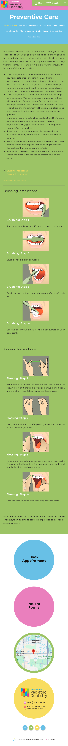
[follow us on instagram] (42, 727)
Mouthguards (12, 31)
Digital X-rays (42, 31)
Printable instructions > (14, 180)
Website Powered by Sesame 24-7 (29, 739)
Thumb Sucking (27, 31)
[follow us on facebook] (25, 727)
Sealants (47, 25)
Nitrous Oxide (56, 31)
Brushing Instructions (17, 171)
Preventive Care (10, 25)
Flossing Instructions (17, 174)
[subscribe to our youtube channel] (37, 727)
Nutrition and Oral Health (30, 25)
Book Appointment (34, 559)
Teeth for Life (58, 25)
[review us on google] (31, 727)
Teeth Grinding (34, 37)
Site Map (51, 739)
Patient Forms (34, 605)
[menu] (65, 3)
